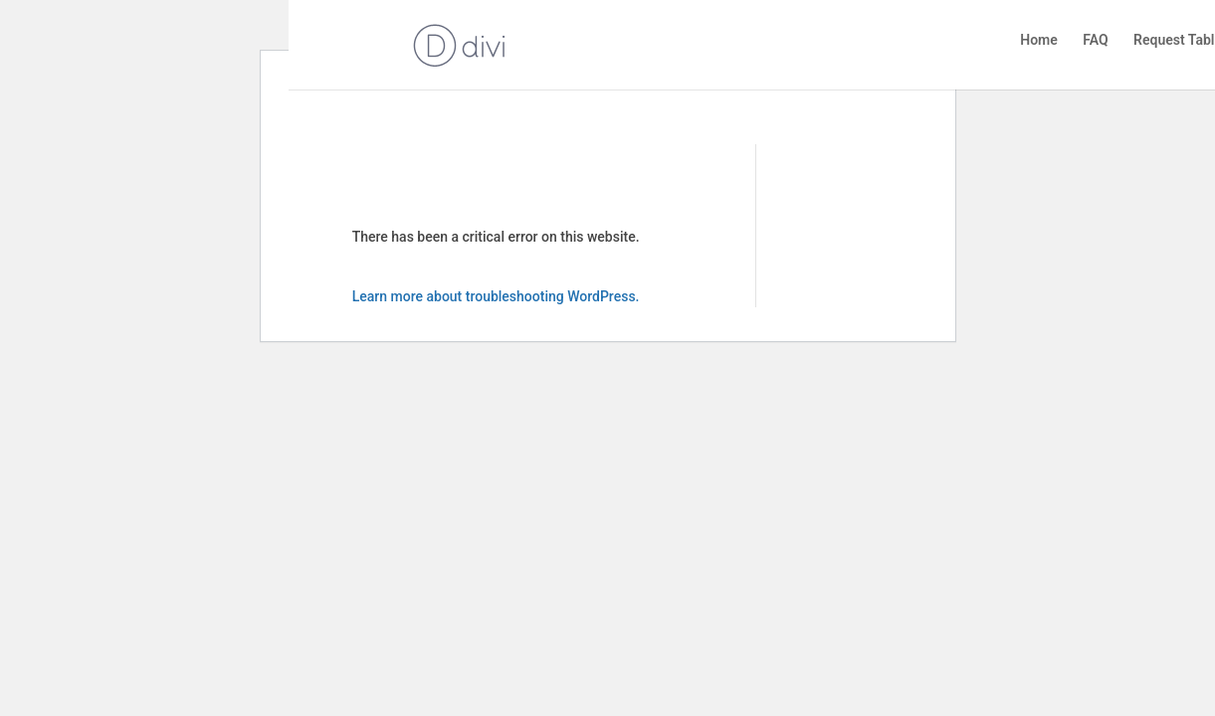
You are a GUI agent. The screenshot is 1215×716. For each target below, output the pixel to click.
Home (1039, 40)
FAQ (1095, 40)
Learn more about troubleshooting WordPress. (496, 296)
